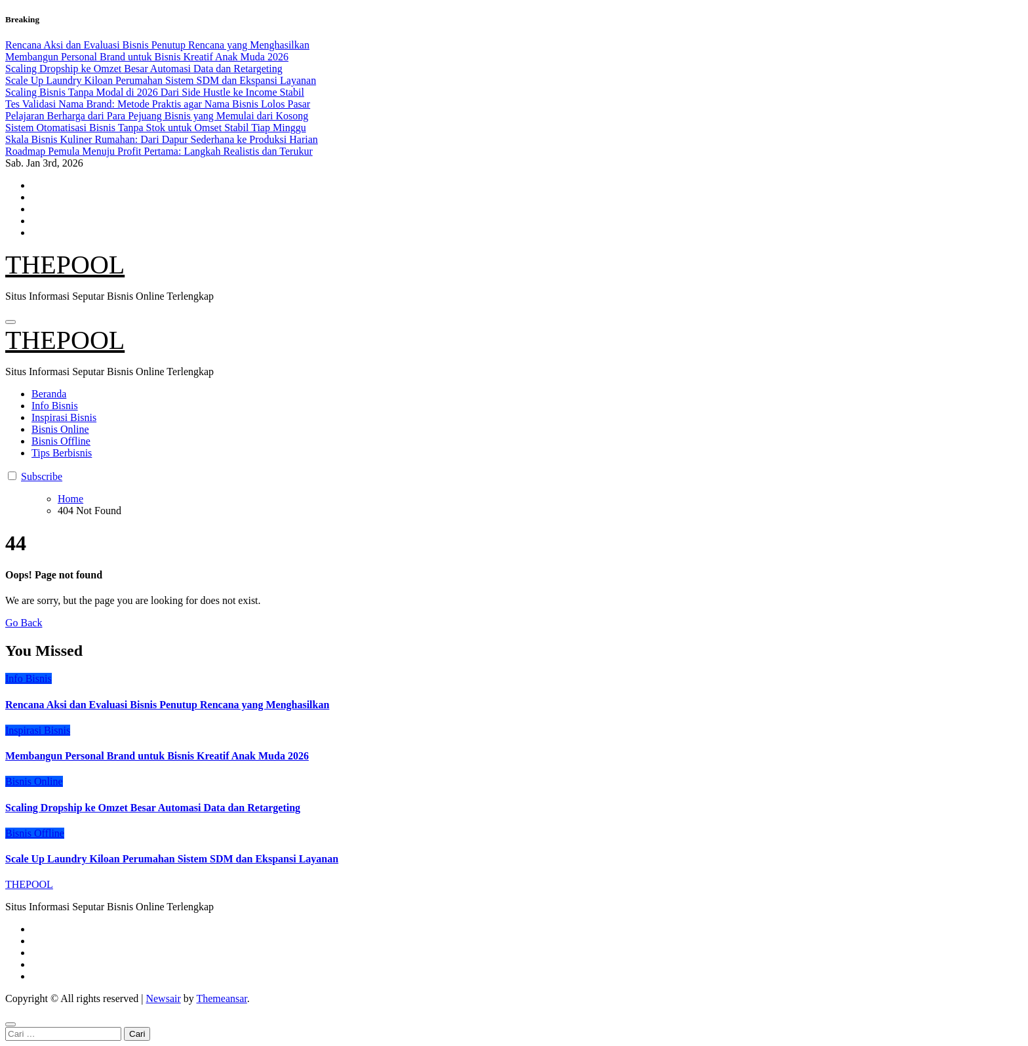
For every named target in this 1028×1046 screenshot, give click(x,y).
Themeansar (221, 998)
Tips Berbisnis (61, 452)
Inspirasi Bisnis (63, 417)
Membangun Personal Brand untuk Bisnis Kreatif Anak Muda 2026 (157, 755)
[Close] (10, 1024)
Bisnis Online (60, 429)
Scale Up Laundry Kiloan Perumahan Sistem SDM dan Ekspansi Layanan (171, 858)
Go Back (23, 622)
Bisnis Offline (60, 441)
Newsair (163, 998)
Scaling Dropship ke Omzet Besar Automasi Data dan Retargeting (152, 807)
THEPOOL (65, 264)
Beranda (48, 393)
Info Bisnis (54, 405)
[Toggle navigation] (10, 322)
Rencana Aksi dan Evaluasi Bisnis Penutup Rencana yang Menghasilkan (167, 704)
